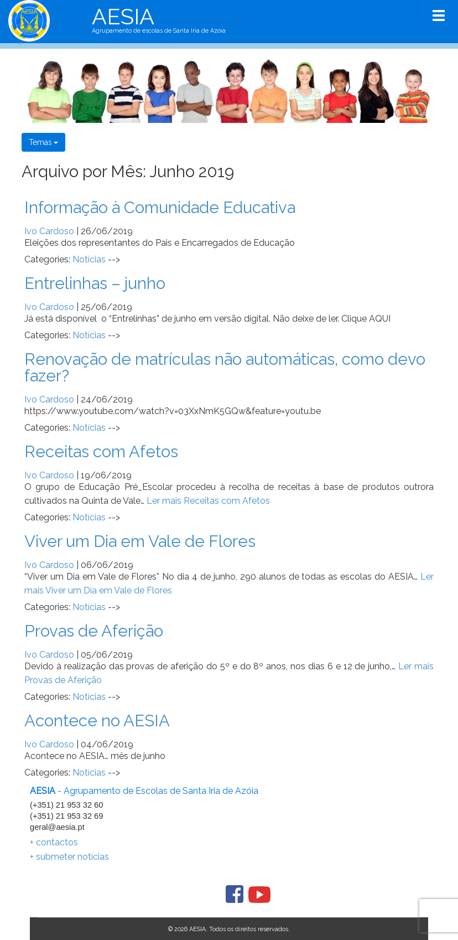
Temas (43, 142)
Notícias (89, 259)
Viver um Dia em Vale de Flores (140, 541)
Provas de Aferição (93, 631)
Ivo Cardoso (49, 231)
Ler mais (208, 500)
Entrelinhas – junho (94, 283)
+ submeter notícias (69, 856)
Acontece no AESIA (97, 720)
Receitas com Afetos (101, 451)
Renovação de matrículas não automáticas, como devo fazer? (224, 367)
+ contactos (54, 842)
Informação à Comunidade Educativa (159, 207)
